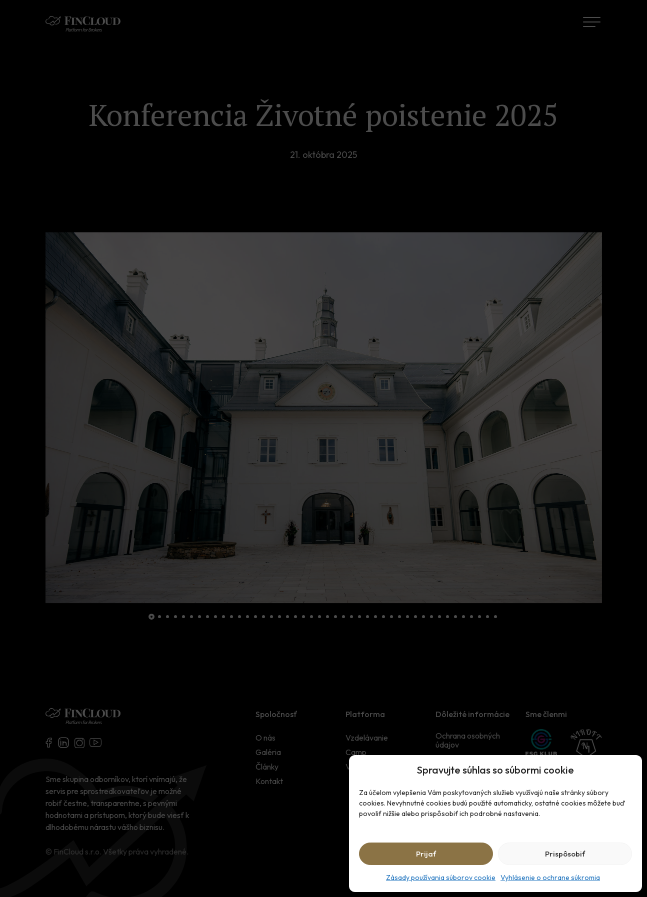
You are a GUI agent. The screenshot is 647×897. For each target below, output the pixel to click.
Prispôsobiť (565, 854)
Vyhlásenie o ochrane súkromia (550, 877)
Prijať (426, 854)
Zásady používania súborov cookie (441, 877)
